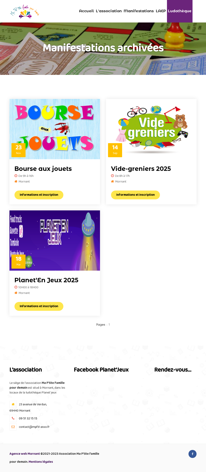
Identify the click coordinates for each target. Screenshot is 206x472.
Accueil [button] (86, 11)
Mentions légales (41, 461)
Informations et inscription (39, 194)
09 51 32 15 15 (28, 418)
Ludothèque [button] (180, 11)
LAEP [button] (161, 11)
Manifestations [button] (139, 11)
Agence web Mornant (24, 453)
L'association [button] (109, 11)
